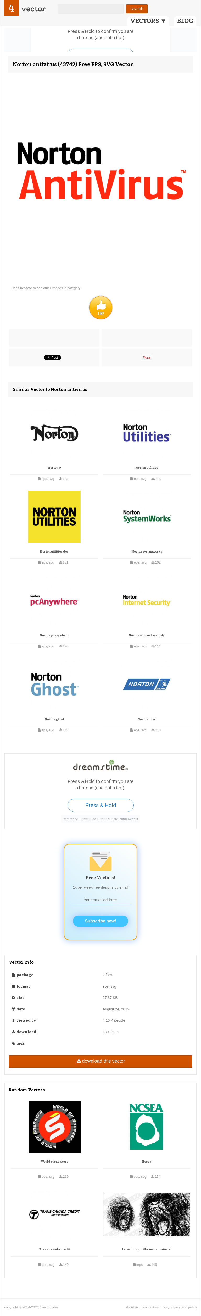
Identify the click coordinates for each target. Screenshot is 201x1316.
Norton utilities (147, 467)
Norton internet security (147, 635)
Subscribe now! (100, 921)
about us (131, 1307)
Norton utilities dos (54, 551)
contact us (151, 1307)
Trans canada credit (54, 1249)
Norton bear (147, 719)
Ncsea (146, 1161)
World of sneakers (54, 1161)
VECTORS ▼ (148, 21)
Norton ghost (54, 719)
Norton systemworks (147, 551)
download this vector (100, 1061)
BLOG (185, 21)
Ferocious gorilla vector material (146, 1249)
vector (33, 8)
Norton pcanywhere (54, 635)
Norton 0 (54, 467)
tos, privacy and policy (180, 1307)
